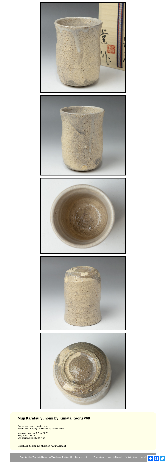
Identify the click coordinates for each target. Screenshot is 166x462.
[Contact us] (98, 457)
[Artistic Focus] (115, 457)
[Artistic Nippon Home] (135, 457)
